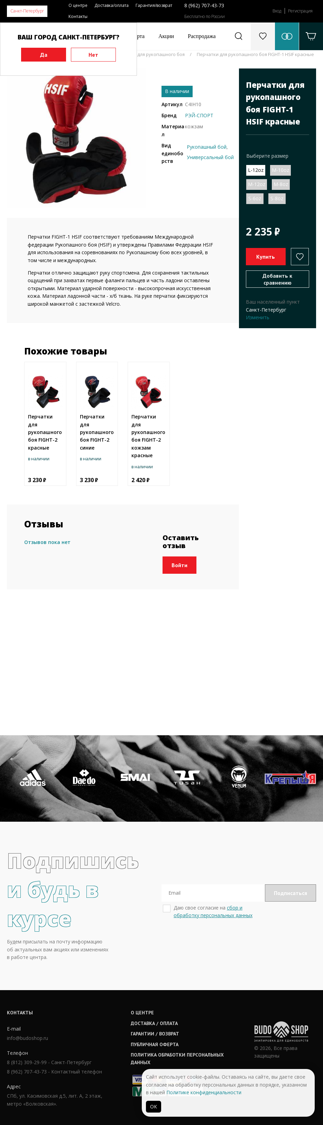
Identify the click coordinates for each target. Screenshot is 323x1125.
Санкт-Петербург (27, 11)
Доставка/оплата (111, 5)
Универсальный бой (210, 157)
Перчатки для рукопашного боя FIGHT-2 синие (97, 432)
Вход (277, 11)
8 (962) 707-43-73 (204, 5)
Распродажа (202, 36)
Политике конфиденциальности (203, 1092)
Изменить (257, 317)
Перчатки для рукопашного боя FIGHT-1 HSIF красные (255, 54)
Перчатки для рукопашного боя (149, 54)
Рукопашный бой (207, 147)
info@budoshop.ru (27, 1038)
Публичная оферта (154, 1044)
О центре (77, 5)
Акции (166, 36)
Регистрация (300, 11)
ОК (153, 1106)
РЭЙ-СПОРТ (199, 115)
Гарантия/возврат (154, 5)
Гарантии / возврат (155, 1034)
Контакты (77, 16)
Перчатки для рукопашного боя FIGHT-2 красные (45, 432)
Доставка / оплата (154, 1023)
